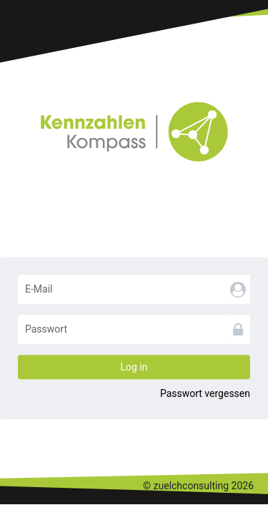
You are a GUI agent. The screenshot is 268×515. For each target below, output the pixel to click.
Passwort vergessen (205, 393)
